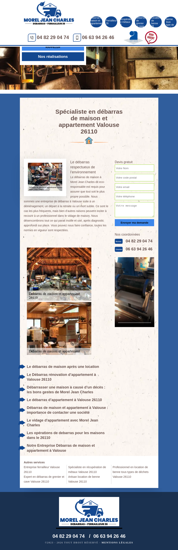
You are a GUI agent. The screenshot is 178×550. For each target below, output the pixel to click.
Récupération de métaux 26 (126, 22)
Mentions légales (117, 542)
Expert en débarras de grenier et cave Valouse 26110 (44, 479)
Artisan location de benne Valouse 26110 (84, 479)
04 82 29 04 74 (53, 37)
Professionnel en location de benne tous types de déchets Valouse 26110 (131, 472)
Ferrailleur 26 (111, 22)
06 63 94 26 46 (98, 37)
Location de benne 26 (155, 21)
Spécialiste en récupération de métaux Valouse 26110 (87, 470)
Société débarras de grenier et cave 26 (141, 21)
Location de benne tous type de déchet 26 (170, 22)
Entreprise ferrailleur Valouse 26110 (42, 470)
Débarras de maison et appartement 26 (96, 21)
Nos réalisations (53, 56)
